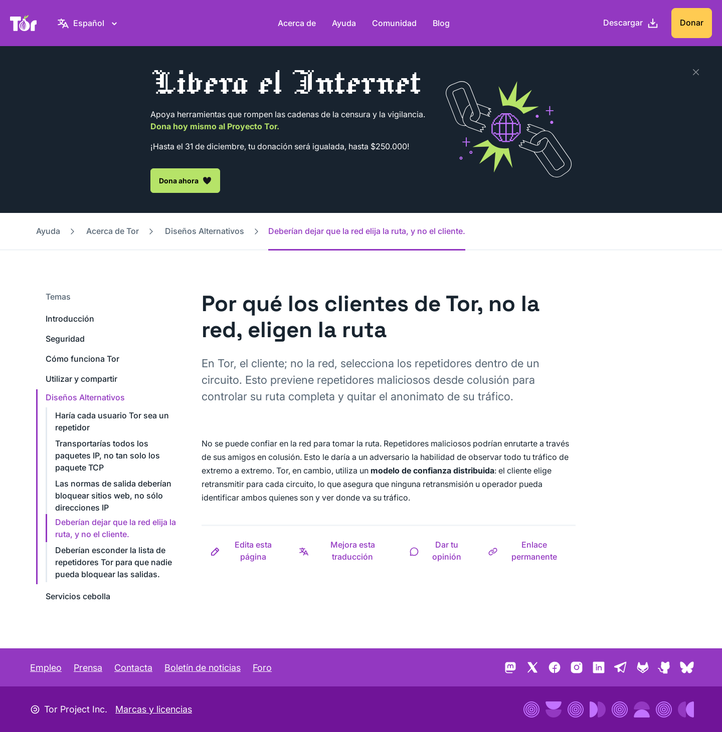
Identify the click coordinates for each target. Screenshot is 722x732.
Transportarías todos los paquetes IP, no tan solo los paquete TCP (107, 455)
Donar (691, 23)
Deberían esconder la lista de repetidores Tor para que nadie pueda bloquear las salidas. (113, 562)
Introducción (70, 319)
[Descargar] (631, 23)
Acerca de (297, 23)
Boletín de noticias (202, 667)
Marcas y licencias (153, 709)
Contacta (133, 667)
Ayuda (344, 23)
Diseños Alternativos (204, 231)
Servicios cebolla (78, 596)
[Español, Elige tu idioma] (89, 23)
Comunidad (394, 23)
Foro (262, 667)
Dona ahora (185, 180)
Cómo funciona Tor (82, 359)
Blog (441, 23)
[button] (246, 550)
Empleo (46, 667)
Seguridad (65, 339)
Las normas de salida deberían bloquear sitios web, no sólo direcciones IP (113, 495)
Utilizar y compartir (81, 379)
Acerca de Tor (112, 231)
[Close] (696, 72)
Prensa (88, 667)
